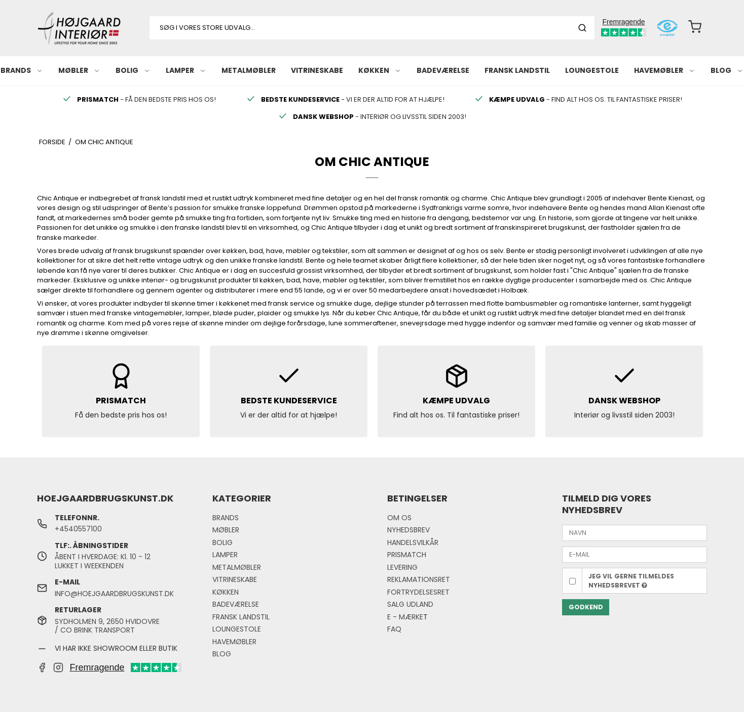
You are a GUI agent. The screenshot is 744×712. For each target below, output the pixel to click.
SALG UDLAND (410, 604)
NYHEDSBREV (408, 530)
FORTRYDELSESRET (418, 592)
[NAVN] (634, 532)
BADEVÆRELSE (443, 70)
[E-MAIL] (634, 554)
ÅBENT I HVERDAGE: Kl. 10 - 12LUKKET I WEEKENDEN (103, 561)
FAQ (394, 629)
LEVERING (402, 567)
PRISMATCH (406, 555)
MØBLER (79, 70)
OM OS (399, 518)
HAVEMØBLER (664, 70)
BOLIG (133, 70)
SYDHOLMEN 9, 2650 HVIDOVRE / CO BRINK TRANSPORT (107, 626)
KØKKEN (379, 70)
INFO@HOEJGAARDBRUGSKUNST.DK (114, 594)
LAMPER (186, 70)
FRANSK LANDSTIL (517, 70)
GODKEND (586, 607)
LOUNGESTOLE (592, 70)
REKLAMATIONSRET (418, 579)
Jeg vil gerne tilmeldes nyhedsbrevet (631, 581)
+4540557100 (78, 529)
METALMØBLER (248, 70)
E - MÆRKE (405, 617)
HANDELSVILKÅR (412, 542)
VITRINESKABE (317, 70)
